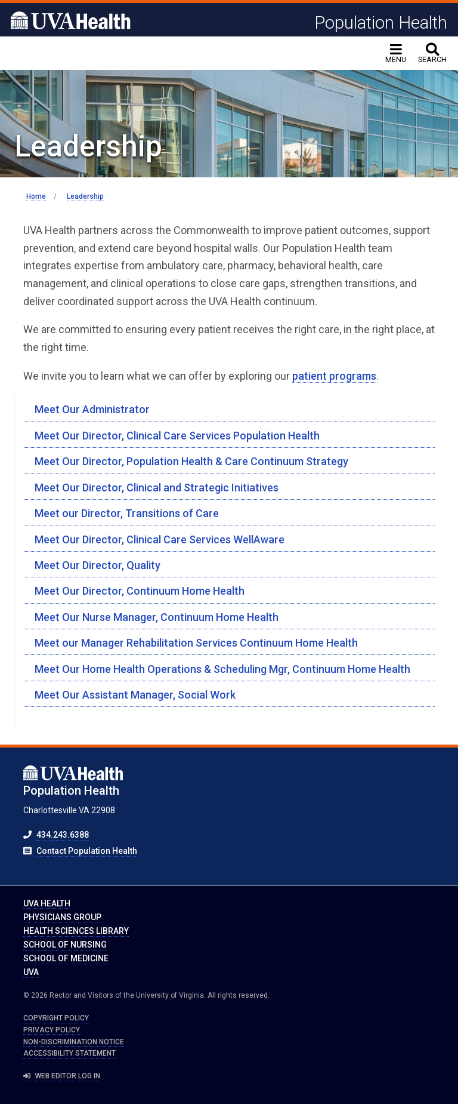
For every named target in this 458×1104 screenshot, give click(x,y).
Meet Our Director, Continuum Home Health (140, 591)
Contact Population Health (86, 851)
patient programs (334, 376)
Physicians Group (62, 917)
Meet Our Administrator (92, 409)
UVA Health (46, 903)
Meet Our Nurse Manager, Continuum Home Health (156, 617)
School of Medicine (66, 958)
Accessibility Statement (69, 1053)
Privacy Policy (51, 1030)
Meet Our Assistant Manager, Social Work (135, 694)
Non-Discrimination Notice (73, 1042)
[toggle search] (432, 53)
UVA (31, 972)
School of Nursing (65, 944)
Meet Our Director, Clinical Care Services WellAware (159, 539)
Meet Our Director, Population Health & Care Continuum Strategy (191, 461)
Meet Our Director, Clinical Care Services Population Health (177, 435)
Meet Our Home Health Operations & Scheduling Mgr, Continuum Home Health (222, 669)
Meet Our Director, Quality (97, 565)
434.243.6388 (62, 834)
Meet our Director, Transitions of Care (127, 513)
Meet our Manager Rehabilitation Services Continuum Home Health (196, 642)
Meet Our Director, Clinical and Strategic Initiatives (156, 487)
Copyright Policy (56, 1018)
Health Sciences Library (76, 931)
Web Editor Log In (61, 1076)
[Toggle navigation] (395, 53)
